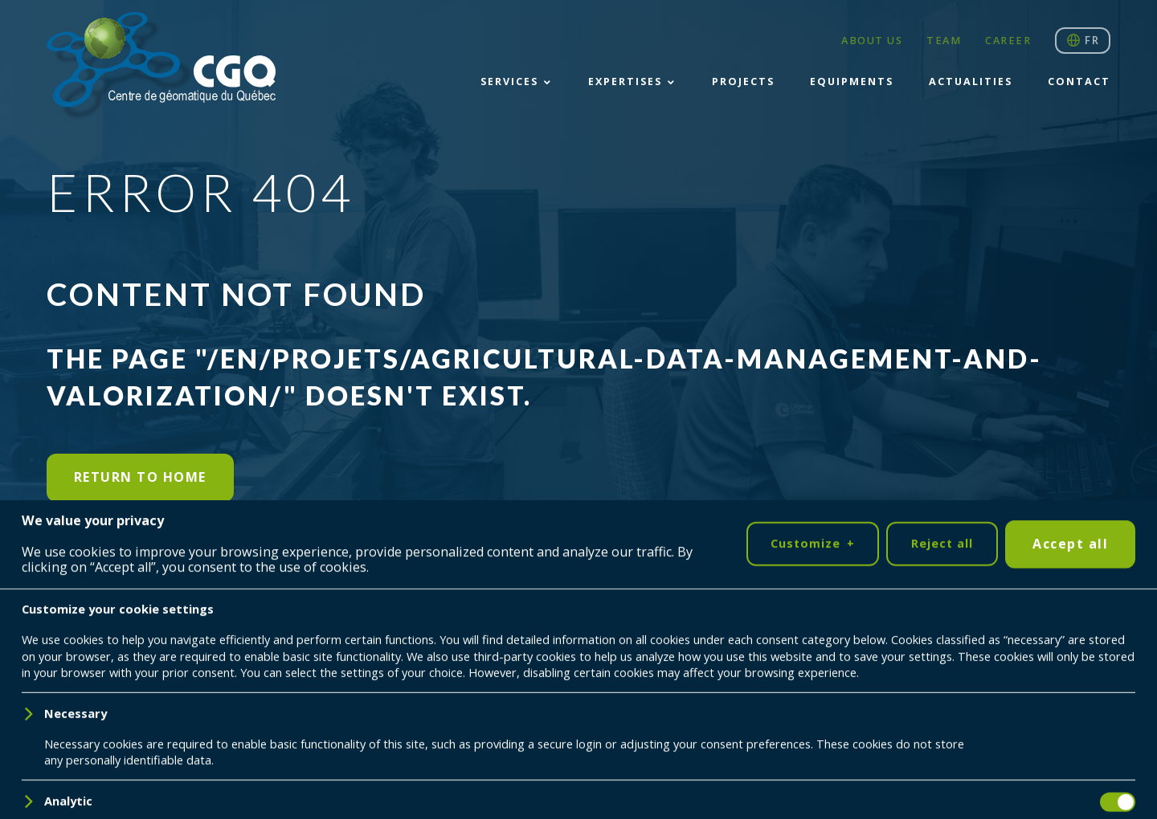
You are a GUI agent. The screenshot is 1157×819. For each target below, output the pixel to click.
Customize (812, 773)
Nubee (191, 725)
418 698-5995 (1021, 710)
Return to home (140, 477)
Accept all (1070, 771)
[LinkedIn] (71, 657)
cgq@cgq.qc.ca (994, 726)
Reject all (942, 772)
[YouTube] (120, 657)
